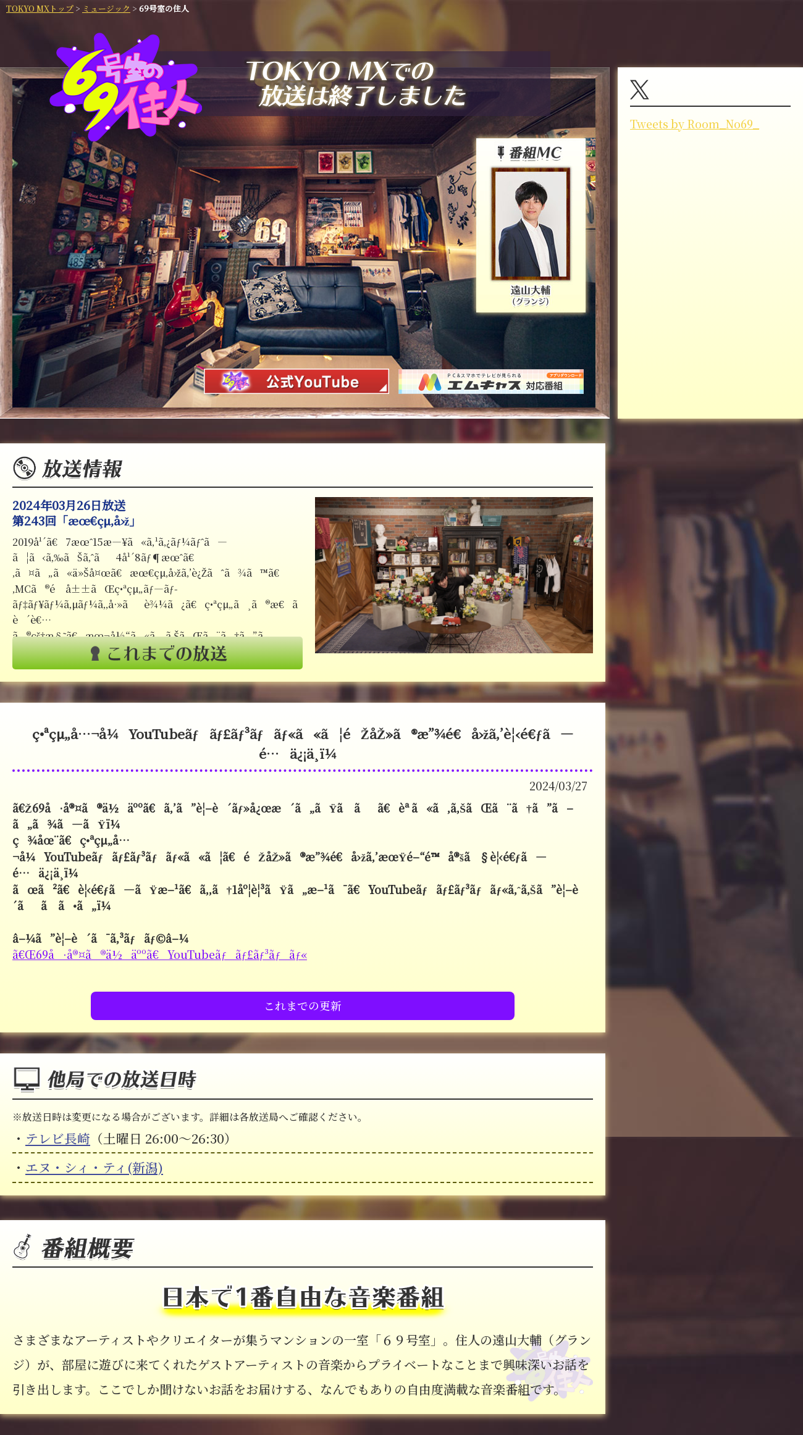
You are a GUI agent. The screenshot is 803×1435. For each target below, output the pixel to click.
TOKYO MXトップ (40, 8)
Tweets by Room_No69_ (694, 124)
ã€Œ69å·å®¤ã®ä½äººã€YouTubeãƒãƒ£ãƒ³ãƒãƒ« (159, 954)
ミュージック (106, 8)
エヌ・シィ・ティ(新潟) (94, 1167)
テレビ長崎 (57, 1138)
